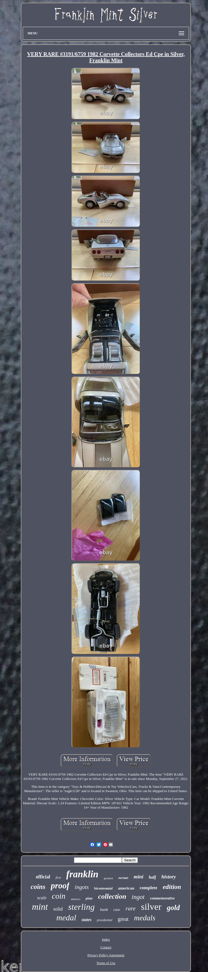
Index (106, 939)
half (152, 877)
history (168, 876)
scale (42, 897)
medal (66, 917)
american (126, 888)
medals (144, 918)
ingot (138, 897)
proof (60, 885)
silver (151, 907)
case (116, 910)
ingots (82, 887)
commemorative (162, 898)
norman (123, 878)
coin (59, 896)
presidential (104, 920)
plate (89, 898)
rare (130, 908)
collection (112, 896)
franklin (82, 874)
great (123, 919)
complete (148, 887)
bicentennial (103, 888)
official (43, 876)
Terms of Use (105, 963)
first (58, 877)
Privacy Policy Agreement (105, 955)
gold (173, 908)
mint (40, 907)
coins (38, 886)
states (86, 919)
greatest (108, 878)
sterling (81, 907)
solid (58, 909)
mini (138, 876)
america (75, 899)
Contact (105, 947)
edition (172, 886)
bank (104, 909)
